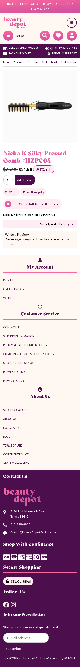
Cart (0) (14, 36)
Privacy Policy (13, 380)
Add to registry (33, 192)
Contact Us (11, 327)
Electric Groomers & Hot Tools (37, 62)
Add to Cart (25, 180)
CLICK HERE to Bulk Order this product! (32, 204)
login (18, 239)
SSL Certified (18, 581)
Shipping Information (18, 336)
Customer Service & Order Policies (28, 354)
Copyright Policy (16, 454)
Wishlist (11, 192)
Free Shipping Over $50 (22, 48)
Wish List (9, 298)
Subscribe (13, 648)
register (30, 239)
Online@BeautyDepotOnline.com (33, 532)
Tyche (70, 224)
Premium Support (62, 53)
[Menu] (72, 23)
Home (7, 62)
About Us (9, 419)
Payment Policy (14, 371)
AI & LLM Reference (16, 463)
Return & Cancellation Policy (25, 345)
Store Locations (15, 410)
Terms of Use (12, 445)
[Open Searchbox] (45, 36)
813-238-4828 (20, 524)
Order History (13, 289)
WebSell (69, 658)
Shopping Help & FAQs (18, 363)
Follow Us (11, 427)
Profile (8, 280)
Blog (7, 436)
